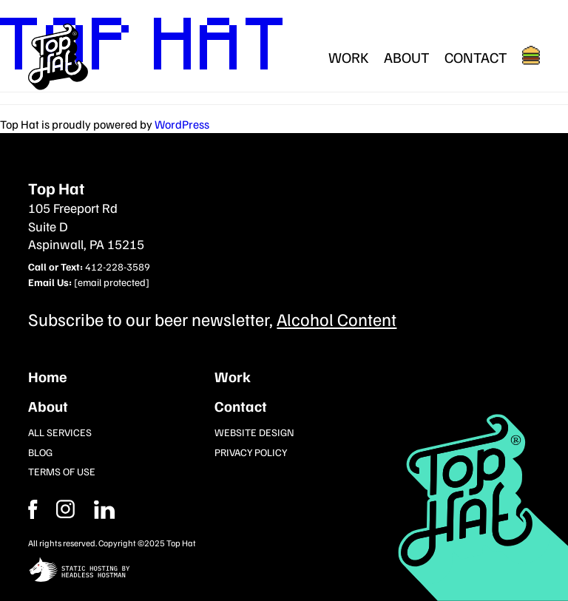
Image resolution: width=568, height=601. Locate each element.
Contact (475, 57)
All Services (60, 432)
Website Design (254, 432)
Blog (40, 452)
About (407, 57)
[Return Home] (58, 56)
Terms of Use (61, 471)
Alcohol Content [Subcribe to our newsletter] (336, 319)
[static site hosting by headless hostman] (283, 571)
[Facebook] (65, 509)
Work (348, 57)
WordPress (182, 124)
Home (47, 376)
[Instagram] (104, 509)
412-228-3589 (117, 266)
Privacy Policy (250, 452)
